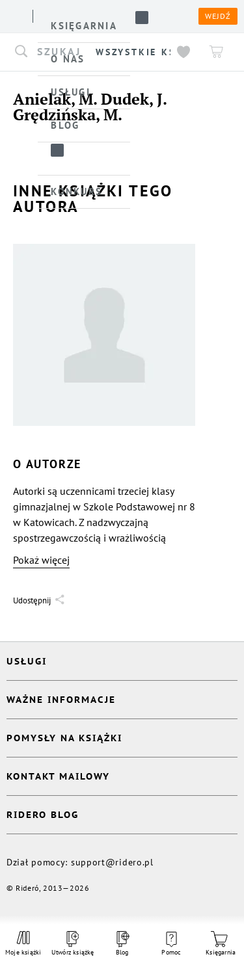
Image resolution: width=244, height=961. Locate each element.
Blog (121, 943)
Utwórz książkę (72, 943)
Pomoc (171, 944)
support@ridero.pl (112, 862)
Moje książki (23, 943)
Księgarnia (221, 943)
